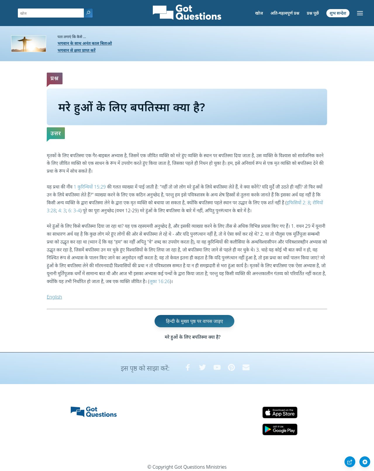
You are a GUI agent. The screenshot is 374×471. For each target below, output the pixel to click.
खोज (259, 13)
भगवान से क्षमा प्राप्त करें (77, 50)
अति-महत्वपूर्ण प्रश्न (285, 13)
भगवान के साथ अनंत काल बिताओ (85, 43)
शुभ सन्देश (338, 13)
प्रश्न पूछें (313, 13)
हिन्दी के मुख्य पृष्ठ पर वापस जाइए (194, 321)
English (54, 297)
